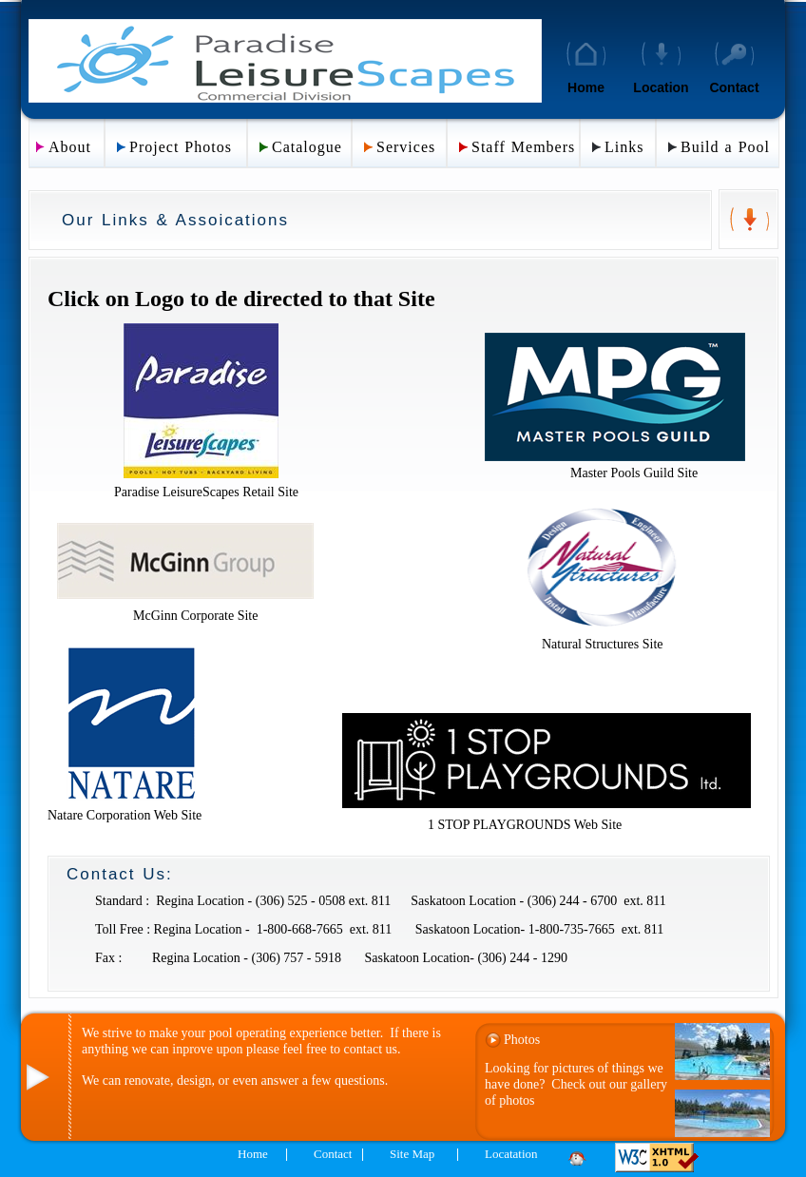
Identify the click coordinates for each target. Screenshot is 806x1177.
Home (585, 87)
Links (623, 147)
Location (660, 87)
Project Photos (180, 147)
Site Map (412, 1154)
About (69, 147)
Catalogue (307, 147)
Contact (733, 87)
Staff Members (523, 147)
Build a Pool (725, 147)
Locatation (511, 1154)
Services (405, 147)
